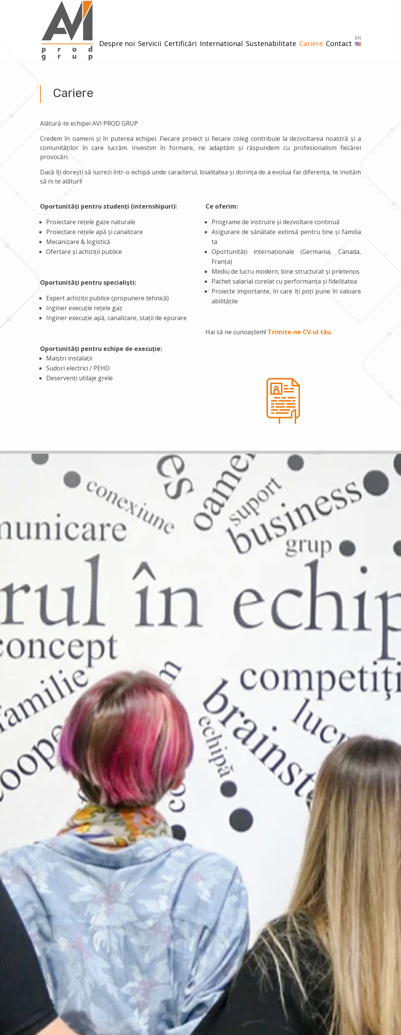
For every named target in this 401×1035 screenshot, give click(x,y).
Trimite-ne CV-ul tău (299, 332)
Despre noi (117, 44)
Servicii (149, 44)
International (221, 44)
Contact (339, 44)
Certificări (180, 44)
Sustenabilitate (271, 44)
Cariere (311, 44)
